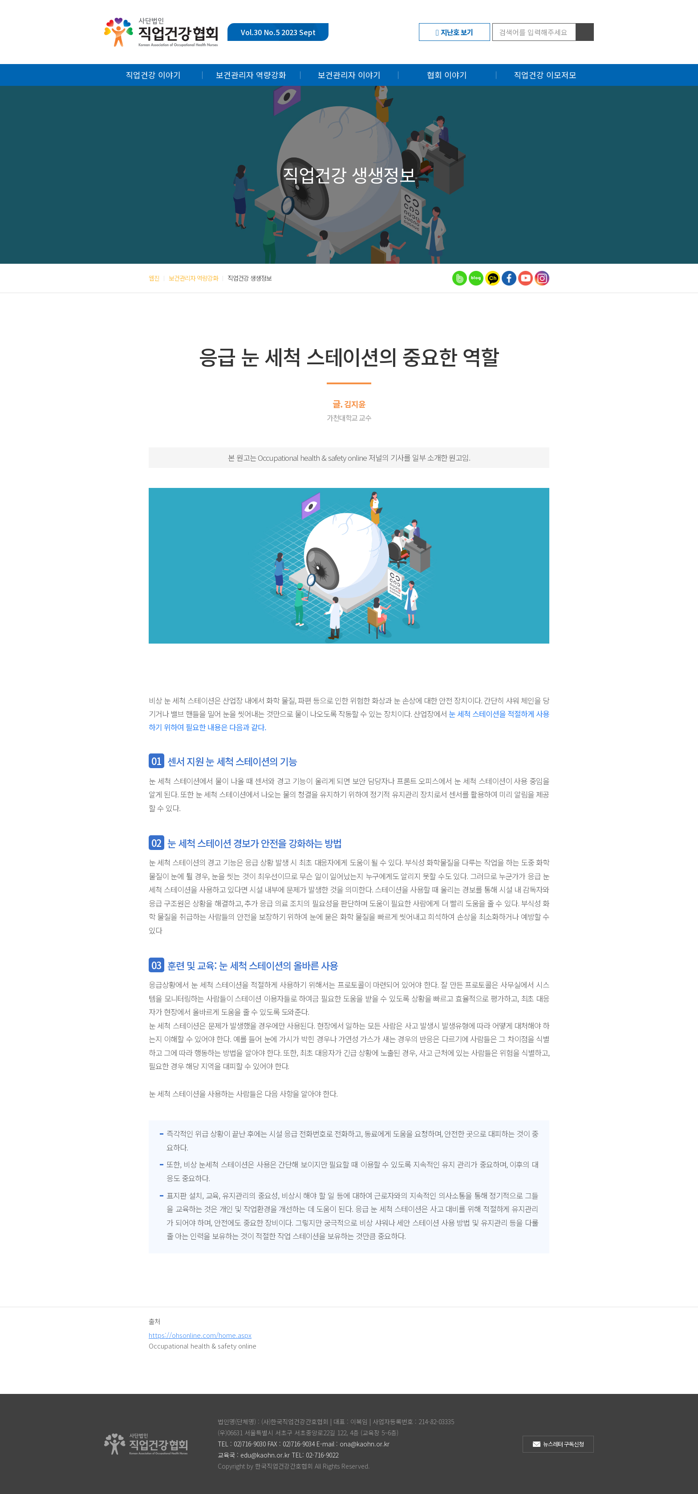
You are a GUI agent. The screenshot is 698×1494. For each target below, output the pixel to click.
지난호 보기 (457, 32)
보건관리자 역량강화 (251, 75)
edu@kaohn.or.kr (265, 1454)
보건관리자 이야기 (349, 75)
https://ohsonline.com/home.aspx (200, 1335)
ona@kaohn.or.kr (365, 1443)
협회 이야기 (447, 75)
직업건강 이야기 (153, 75)
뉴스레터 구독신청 (563, 1444)
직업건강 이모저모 (545, 75)
